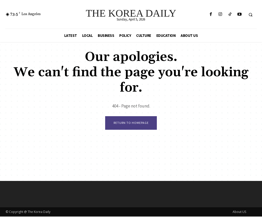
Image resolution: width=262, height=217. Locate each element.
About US (239, 212)
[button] (250, 14)
